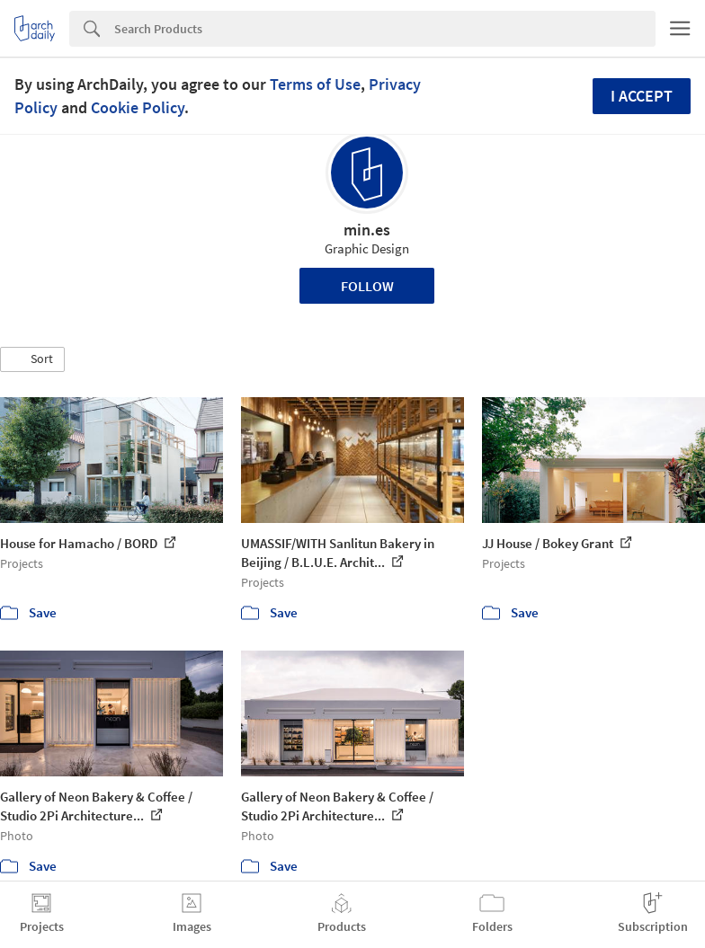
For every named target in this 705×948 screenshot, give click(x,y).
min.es (367, 229)
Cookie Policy (137, 107)
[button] (32, 359)
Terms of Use (315, 84)
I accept (642, 95)
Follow (367, 286)
